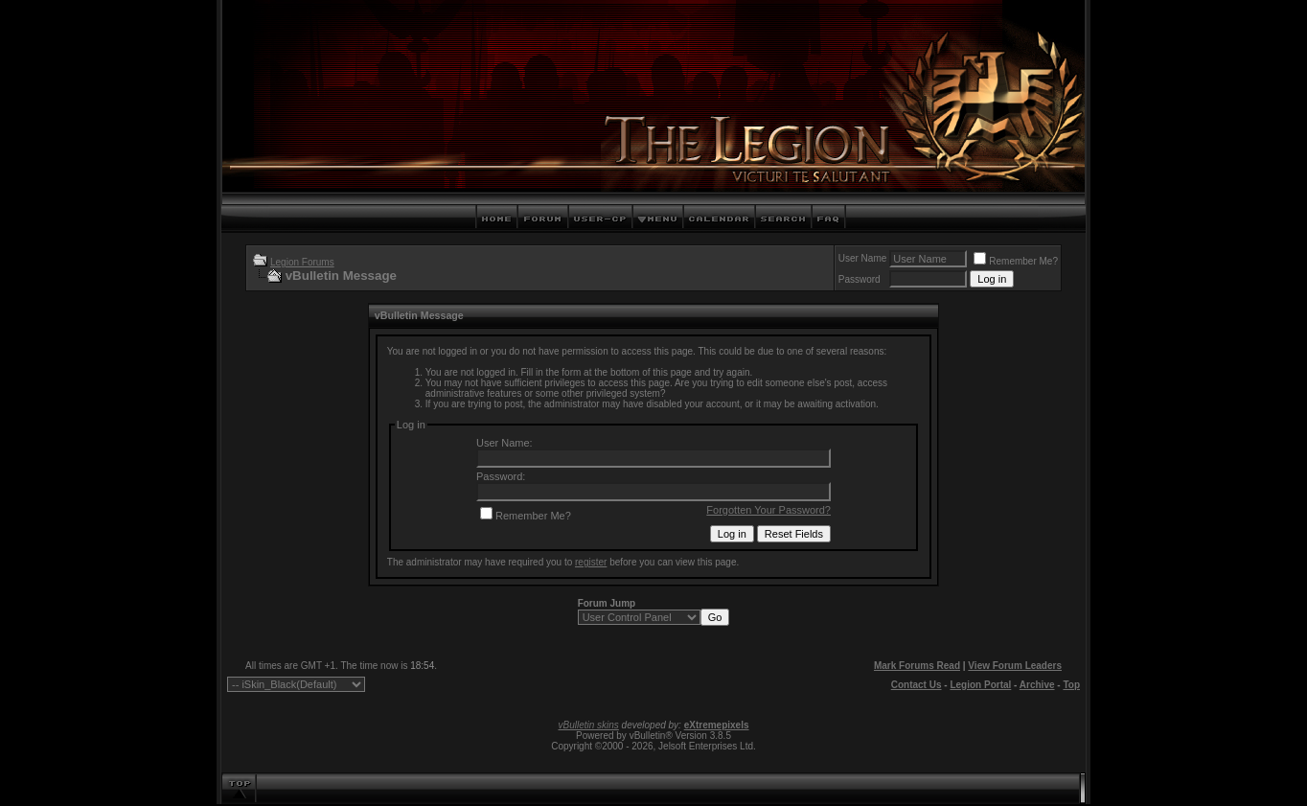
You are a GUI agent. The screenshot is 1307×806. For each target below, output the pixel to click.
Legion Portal (980, 684)
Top (1071, 684)
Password (859, 279)
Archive (1037, 684)
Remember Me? (1016, 261)
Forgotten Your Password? (768, 510)
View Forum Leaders (1015, 665)
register (591, 562)
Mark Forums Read (917, 665)
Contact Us (916, 684)
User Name (862, 258)
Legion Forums (302, 262)
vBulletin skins (588, 725)
